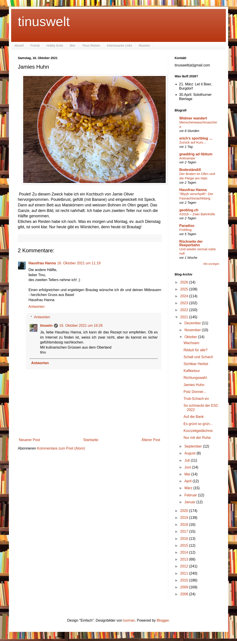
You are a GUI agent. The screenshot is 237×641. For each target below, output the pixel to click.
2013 (184, 559)
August (190, 453)
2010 (184, 580)
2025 (184, 289)
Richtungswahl (195, 378)
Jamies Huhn (194, 385)
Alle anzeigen (211, 263)
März (188, 488)
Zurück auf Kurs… (192, 142)
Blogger (163, 620)
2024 (184, 296)
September (193, 446)
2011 (184, 573)
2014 (184, 552)
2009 (184, 587)
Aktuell (19, 45)
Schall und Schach (198, 357)
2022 (184, 310)
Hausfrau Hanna (42, 263)
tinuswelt (44, 21)
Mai (187, 474)
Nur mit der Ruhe (197, 438)
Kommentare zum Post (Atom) (61, 448)
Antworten (37, 306)
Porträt (35, 45)
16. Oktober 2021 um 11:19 (79, 263)
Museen (144, 45)
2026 (184, 282)
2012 (184, 566)
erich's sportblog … (196, 138)
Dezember (193, 323)
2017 (184, 531)
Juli (187, 460)
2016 (184, 538)
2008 (184, 594)
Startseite (90, 440)
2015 (184, 545)
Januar (190, 502)
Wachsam (191, 343)
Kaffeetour (192, 371)
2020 (184, 511)
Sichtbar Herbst (196, 364)
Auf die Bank (194, 417)
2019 (184, 518)
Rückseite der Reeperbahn (191, 243)
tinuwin (46, 325)
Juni (188, 467)
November (193, 330)
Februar (191, 495)
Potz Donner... (195, 392)
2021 (184, 317)
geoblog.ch (188, 210)
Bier (73, 45)
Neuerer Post (29, 440)
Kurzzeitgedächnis (198, 431)
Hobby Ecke (54, 45)
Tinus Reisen (91, 45)
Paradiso (186, 226)
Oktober (191, 337)
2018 (184, 524)
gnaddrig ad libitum (195, 154)
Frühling (185, 230)
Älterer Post (150, 440)
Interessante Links (119, 45)
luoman (129, 620)
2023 (184, 303)
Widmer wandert (193, 118)
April (188, 481)
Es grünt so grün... (198, 424)
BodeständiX (190, 170)
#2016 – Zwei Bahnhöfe (197, 214)
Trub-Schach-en (196, 399)
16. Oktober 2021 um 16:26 (81, 325)
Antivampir (187, 158)
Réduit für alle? (196, 350)
